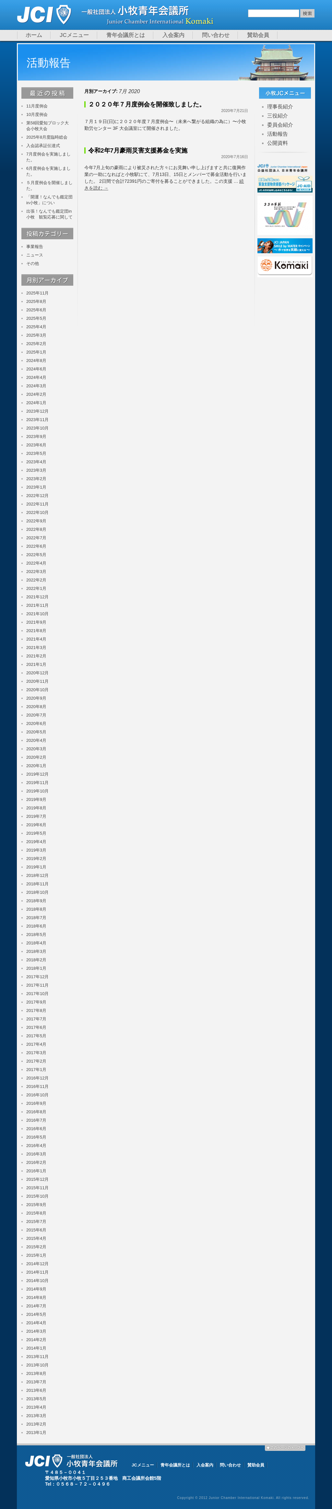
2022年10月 (37, 512)
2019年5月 (36, 833)
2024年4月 (36, 377)
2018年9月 (36, 900)
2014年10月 (37, 1280)
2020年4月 (36, 740)
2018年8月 (36, 909)
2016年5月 (36, 1137)
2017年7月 (36, 1018)
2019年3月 (36, 850)
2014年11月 (37, 1272)
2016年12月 (37, 1078)
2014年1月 (36, 1348)
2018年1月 (36, 968)
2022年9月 (36, 520)
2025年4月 (36, 326)
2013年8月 (36, 1373)
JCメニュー (74, 35)
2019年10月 (37, 791)
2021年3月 (36, 647)
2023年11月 (37, 419)
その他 (32, 263)
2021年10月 (37, 613)
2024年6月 (36, 369)
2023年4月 (36, 461)
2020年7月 (36, 715)
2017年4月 (36, 1044)
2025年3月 (36, 335)
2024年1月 (36, 402)
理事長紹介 (280, 106)
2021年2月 (36, 656)
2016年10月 (37, 1094)
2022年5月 (36, 554)
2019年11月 (37, 782)
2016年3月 (36, 1154)
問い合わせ (216, 35)
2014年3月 (36, 1331)
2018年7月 (36, 917)
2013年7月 (36, 1381)
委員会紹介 (280, 125)
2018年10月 (37, 892)
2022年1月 (36, 588)
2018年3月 (36, 951)
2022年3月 (36, 571)
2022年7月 (36, 537)
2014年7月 (36, 1305)
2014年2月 (36, 1339)
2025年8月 (36, 301)
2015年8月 (36, 1213)
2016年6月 (36, 1128)
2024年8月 (36, 360)
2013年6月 (36, 1390)
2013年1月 (36, 1432)
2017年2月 (36, 1061)
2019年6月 (36, 824)
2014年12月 (37, 1263)
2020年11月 (37, 681)
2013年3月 (36, 1415)
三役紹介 (277, 115)
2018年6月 (36, 926)
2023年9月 (36, 436)
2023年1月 (36, 487)
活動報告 (277, 134)
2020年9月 (36, 698)
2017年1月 (36, 1069)
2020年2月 (36, 757)
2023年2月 (36, 478)
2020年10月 (37, 689)
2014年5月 (36, 1314)
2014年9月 (36, 1289)
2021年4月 (36, 639)
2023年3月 (36, 470)
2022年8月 (36, 529)
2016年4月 (36, 1145)
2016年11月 (37, 1086)
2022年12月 (37, 495)
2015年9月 (36, 1204)
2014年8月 (36, 1297)
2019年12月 (37, 774)
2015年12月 (37, 1179)
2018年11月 (37, 883)
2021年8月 (36, 630)
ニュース (34, 255)
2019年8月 (36, 807)
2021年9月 (36, 622)
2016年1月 (36, 1170)
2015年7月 (36, 1221)
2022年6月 (36, 546)
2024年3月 (36, 385)
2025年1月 (36, 352)
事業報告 (34, 246)
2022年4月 (36, 563)
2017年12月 (37, 976)
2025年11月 (37, 293)
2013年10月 (37, 1365)
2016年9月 (36, 1103)
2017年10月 (37, 993)
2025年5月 (36, 318)
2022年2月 (36, 580)
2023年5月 (36, 453)
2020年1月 (36, 765)
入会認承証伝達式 (43, 145)
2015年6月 (36, 1230)
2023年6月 (36, 445)
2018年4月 (36, 943)
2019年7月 (36, 816)
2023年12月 (37, 411)
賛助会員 (258, 35)
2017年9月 (36, 1002)
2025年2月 (36, 343)
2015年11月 (37, 1187)
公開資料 (277, 143)
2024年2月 (36, 394)
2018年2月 (36, 959)
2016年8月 (36, 1111)
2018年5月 (36, 934)
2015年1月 (36, 1255)
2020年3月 (36, 748)
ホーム (34, 35)
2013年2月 (36, 1424)
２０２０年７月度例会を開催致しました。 (146, 104)
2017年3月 (36, 1052)
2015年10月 (37, 1196)
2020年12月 (37, 672)
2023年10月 (37, 428)
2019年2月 (36, 858)
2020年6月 (36, 723)
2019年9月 (36, 799)
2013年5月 (36, 1398)
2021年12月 (37, 596)
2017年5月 (36, 1035)
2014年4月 (36, 1322)
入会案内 (173, 35)
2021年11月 (37, 605)
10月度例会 (37, 114)
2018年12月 (37, 875)
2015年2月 (36, 1246)
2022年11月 (37, 504)
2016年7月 (36, 1120)
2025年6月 (36, 309)
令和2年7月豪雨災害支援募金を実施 (137, 150)
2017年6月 (36, 1027)
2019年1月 (36, 867)
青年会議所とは (125, 35)
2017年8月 (36, 1010)
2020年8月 (36, 706)
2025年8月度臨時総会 (46, 137)
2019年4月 (36, 841)
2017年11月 (37, 985)
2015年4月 (36, 1238)
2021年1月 (36, 664)
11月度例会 (37, 106)
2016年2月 (36, 1162)
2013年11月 (37, 1356)
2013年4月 (36, 1407)
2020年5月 (36, 732)
